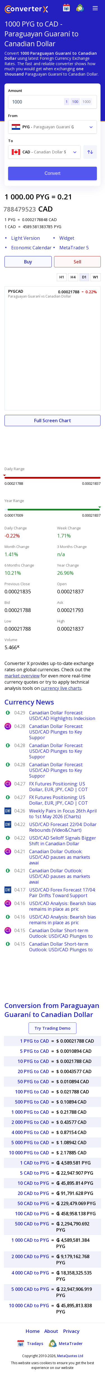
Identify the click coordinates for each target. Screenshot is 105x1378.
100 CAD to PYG (32, 1213)
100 (75, 101)
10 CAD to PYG (33, 1183)
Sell (77, 262)
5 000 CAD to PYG (30, 1289)
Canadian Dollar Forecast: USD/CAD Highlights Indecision (62, 715)
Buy (28, 262)
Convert (52, 173)
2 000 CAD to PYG (30, 1256)
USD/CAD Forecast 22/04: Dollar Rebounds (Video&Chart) (63, 827)
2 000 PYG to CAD (30, 1122)
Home (32, 1331)
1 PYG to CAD (34, 1041)
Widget (66, 238)
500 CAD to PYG (32, 1224)
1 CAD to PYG (34, 1163)
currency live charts (61, 688)
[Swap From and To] (90, 152)
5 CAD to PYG (34, 1173)
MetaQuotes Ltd (70, 1355)
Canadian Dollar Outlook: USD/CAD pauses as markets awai (59, 857)
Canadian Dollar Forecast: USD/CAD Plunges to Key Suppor (56, 732)
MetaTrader (66, 1343)
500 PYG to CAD (32, 1102)
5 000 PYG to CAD (30, 1142)
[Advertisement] (52, 443)
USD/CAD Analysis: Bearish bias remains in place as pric (62, 906)
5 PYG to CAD (34, 1051)
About (51, 1331)
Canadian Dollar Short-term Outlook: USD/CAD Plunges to (61, 933)
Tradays (30, 1343)
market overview (21, 676)
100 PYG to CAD (32, 1092)
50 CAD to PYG (33, 1203)
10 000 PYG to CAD (29, 1153)
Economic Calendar (31, 248)
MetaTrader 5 (74, 248)
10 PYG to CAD (33, 1061)
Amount (15, 90)
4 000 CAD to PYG (30, 1273)
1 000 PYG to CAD (30, 1112)
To (10, 140)
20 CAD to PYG (33, 1193)
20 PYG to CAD (33, 1071)
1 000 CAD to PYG (30, 1240)
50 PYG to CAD (33, 1081)
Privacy (71, 1331)
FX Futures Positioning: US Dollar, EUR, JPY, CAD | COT (58, 787)
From (12, 115)
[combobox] (52, 126)
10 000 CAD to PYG (29, 1305)
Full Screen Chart (52, 420)
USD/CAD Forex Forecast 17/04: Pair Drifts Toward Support (62, 893)
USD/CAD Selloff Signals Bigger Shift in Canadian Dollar (62, 841)
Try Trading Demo (52, 1028)
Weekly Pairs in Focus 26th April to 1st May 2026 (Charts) (63, 814)
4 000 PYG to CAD (30, 1132)
